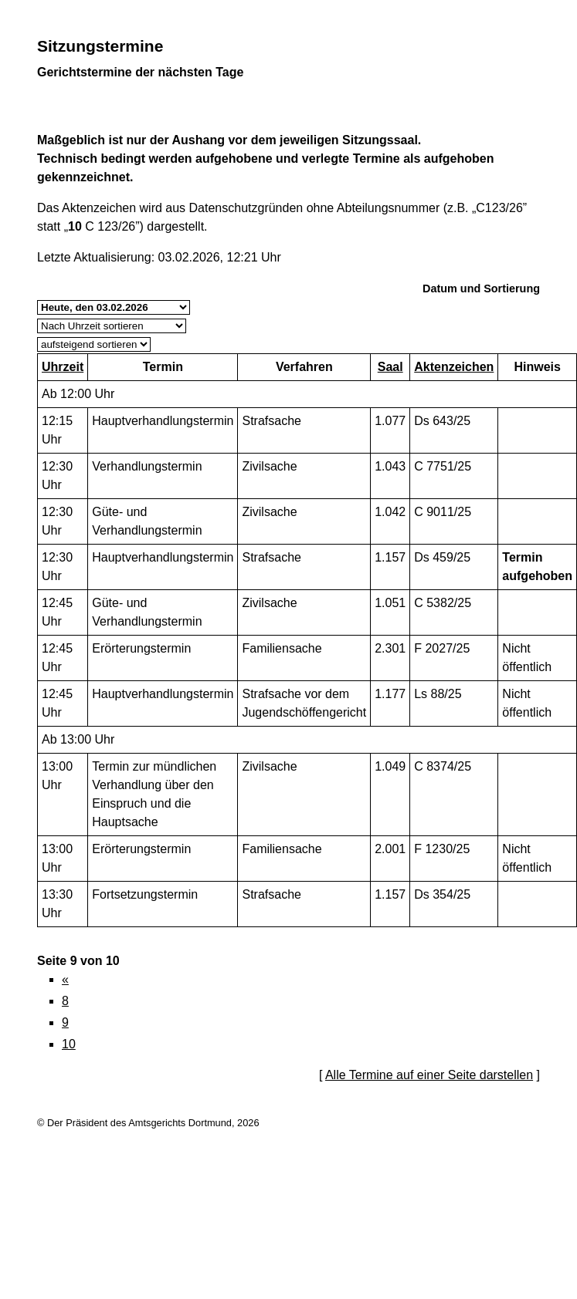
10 (69, 1044)
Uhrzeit (62, 366)
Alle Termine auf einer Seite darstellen (429, 1074)
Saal (390, 366)
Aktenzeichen (454, 366)
